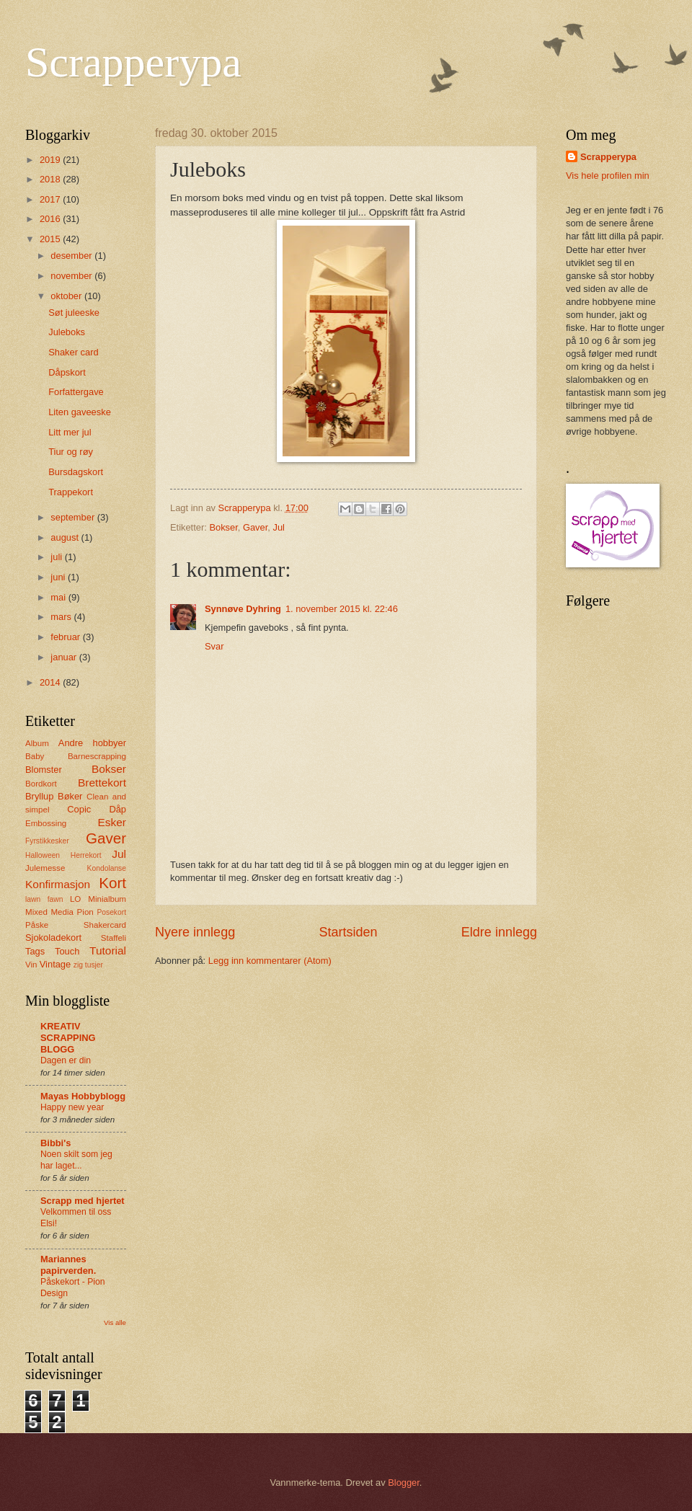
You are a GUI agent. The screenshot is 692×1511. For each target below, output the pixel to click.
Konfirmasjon (57, 884)
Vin (31, 964)
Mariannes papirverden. (68, 1265)
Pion (85, 912)
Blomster (43, 769)
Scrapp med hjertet (82, 1200)
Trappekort (70, 492)
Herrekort (86, 855)
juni (59, 577)
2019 (51, 159)
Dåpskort (67, 372)
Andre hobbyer (92, 742)
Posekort (111, 912)
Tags (35, 951)
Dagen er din (65, 1060)
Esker (112, 822)
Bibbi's (55, 1143)
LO (75, 899)
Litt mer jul (69, 432)
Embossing (45, 823)
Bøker (70, 796)
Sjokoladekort (53, 937)
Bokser (223, 527)
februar (66, 637)
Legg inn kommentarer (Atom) (270, 960)
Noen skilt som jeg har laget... (76, 1160)
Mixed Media (49, 912)
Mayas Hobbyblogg (82, 1096)
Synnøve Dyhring (243, 608)
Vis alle (115, 1322)
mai (59, 597)
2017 (51, 199)
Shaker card (73, 352)
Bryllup (39, 796)
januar (64, 657)
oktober (67, 296)
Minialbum (107, 899)
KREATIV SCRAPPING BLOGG (68, 1038)
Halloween (42, 855)
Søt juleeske (73, 312)
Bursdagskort (75, 471)
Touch (67, 951)
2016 (51, 218)
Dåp (117, 809)
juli (57, 556)
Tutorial (107, 950)
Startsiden (348, 932)
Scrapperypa (133, 62)
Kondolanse (106, 868)
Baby (34, 756)
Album (37, 743)
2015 (51, 239)
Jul (278, 527)
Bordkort (41, 783)
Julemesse (45, 868)
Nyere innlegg (195, 932)
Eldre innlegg (499, 932)
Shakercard (105, 925)
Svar (214, 646)
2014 (51, 682)
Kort (112, 882)
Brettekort (102, 782)
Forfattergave (76, 391)
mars (62, 616)
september (73, 517)
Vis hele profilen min (607, 175)
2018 (51, 179)
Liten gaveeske (79, 412)
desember (72, 255)
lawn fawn (44, 899)
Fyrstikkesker (47, 841)
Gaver (255, 527)
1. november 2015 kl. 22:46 (341, 608)
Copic (79, 809)
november (72, 275)
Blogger (404, 1482)
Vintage (55, 964)
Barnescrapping (97, 756)
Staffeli (113, 938)
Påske (36, 925)
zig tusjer (88, 965)
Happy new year (72, 1107)
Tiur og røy (70, 451)
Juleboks (66, 332)
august (65, 537)
